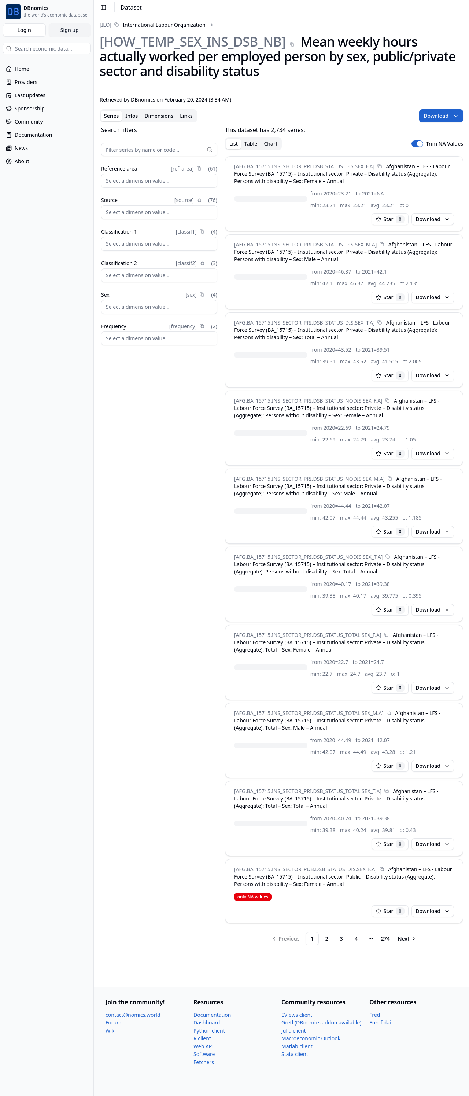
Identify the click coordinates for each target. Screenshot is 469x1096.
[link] (153, 25)
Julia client (293, 1030)
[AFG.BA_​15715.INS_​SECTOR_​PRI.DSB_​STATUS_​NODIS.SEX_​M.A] (309, 478)
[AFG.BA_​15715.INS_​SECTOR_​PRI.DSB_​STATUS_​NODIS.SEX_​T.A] (308, 556)
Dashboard (206, 1022)
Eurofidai (380, 1022)
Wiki (111, 1030)
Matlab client (297, 1046)
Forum (113, 1022)
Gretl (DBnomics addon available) (321, 1022)
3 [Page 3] (341, 938)
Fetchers (203, 1062)
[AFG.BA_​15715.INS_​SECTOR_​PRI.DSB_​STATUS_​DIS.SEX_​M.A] (305, 244)
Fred (374, 1014)
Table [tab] (250, 143)
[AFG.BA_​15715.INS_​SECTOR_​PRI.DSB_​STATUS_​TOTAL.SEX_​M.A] (309, 713)
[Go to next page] (407, 938)
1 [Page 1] (312, 938)
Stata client (294, 1054)
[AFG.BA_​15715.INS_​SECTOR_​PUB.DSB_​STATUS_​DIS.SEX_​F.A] (305, 869)
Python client (209, 1030)
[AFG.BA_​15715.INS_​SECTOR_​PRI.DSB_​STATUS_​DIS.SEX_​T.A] (304, 322)
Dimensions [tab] (158, 115)
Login (24, 29)
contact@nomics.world (133, 1014)
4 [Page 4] (356, 938)
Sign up (69, 29)
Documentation (212, 1014)
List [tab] (233, 143)
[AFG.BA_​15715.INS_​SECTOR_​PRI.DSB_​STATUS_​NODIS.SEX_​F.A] (308, 400)
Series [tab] (111, 115)
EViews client (296, 1014)
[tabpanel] (281, 535)
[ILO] (105, 24)
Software (204, 1054)
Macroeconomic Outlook (310, 1038)
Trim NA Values (444, 143)
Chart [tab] (270, 143)
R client (202, 1038)
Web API (203, 1046)
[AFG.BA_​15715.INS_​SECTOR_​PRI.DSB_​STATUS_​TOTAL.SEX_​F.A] (307, 634)
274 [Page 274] (385, 938)
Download (441, 115)
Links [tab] (186, 115)
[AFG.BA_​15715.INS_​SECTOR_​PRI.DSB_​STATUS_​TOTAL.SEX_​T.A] (307, 791)
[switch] (417, 143)
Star (390, 219)
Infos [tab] (131, 115)
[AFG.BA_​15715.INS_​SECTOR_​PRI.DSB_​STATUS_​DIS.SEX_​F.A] (304, 166)
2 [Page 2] (326, 938)
